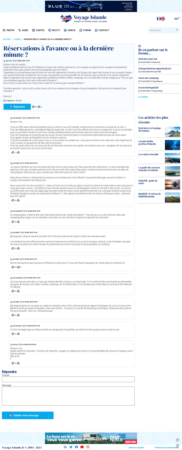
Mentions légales (136, 448)
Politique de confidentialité (167, 448)
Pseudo (5, 375)
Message (6, 385)
